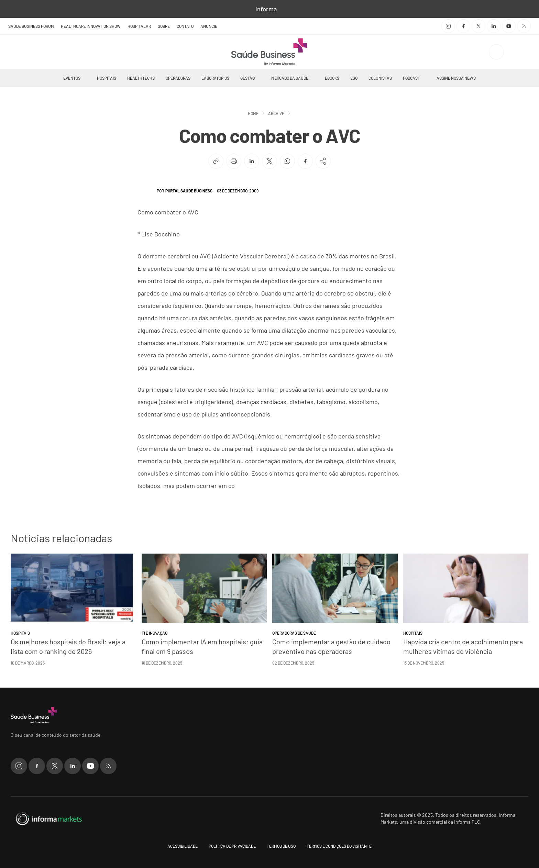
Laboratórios (215, 78)
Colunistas (380, 78)
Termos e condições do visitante (339, 846)
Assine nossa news (456, 78)
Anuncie (208, 26)
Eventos (71, 78)
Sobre (164, 26)
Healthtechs (141, 78)
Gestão (247, 78)
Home (253, 113)
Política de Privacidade (232, 846)
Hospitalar (139, 26)
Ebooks (332, 78)
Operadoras (178, 78)
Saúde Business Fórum (31, 26)
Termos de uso (281, 846)
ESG (354, 78)
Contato (185, 26)
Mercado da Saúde (289, 78)
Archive (276, 113)
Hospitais (106, 78)
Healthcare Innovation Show (91, 26)
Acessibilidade (182, 846)
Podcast (411, 78)
